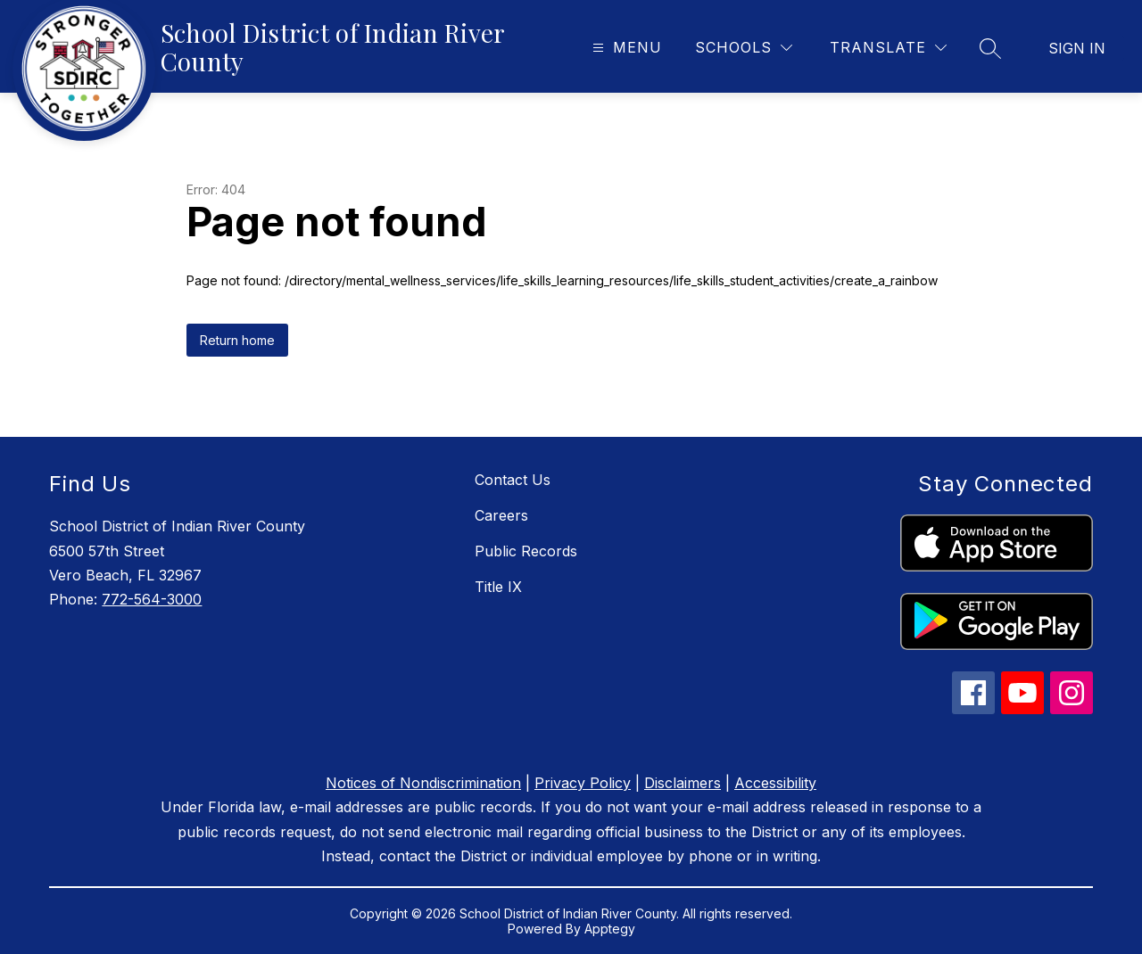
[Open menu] (625, 48)
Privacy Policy (582, 783)
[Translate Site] (888, 48)
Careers (501, 515)
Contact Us (512, 480)
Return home (237, 340)
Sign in (1076, 48)
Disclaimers (682, 783)
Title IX (498, 587)
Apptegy (609, 928)
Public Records (526, 551)
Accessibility (775, 783)
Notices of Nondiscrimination (423, 783)
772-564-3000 (152, 599)
